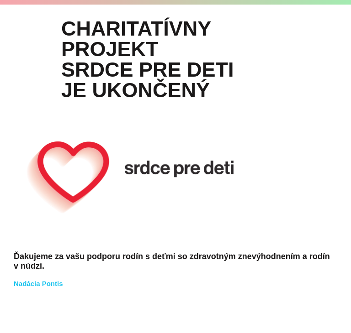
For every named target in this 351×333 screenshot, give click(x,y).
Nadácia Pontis (38, 283)
